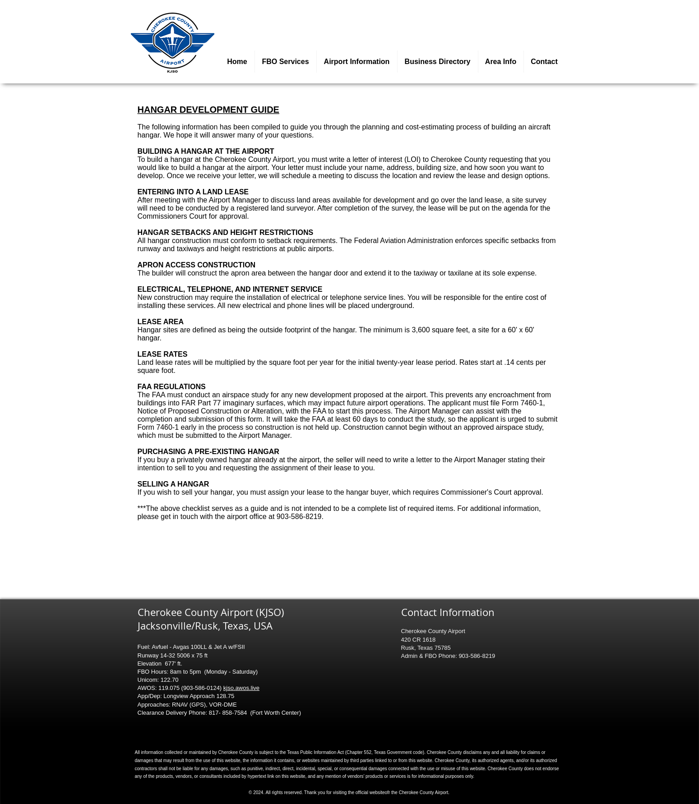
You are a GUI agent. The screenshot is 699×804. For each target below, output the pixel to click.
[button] (357, 62)
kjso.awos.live (241, 688)
